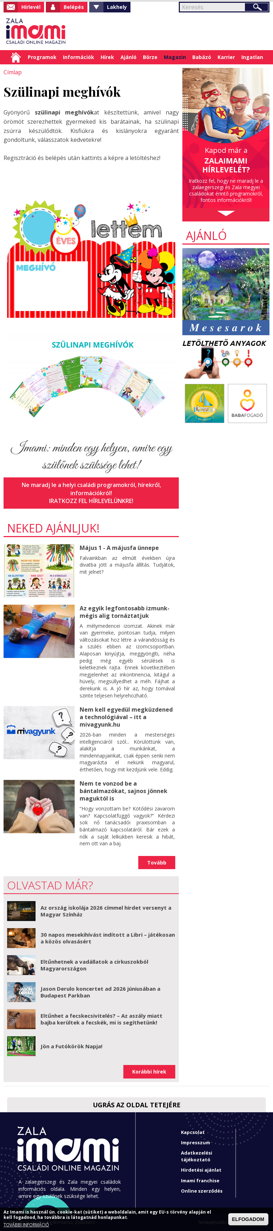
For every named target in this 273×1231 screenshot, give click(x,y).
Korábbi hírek (149, 1071)
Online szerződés (202, 1190)
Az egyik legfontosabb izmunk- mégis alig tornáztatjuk (125, 611)
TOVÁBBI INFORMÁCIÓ (26, 1224)
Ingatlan (252, 57)
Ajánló (128, 57)
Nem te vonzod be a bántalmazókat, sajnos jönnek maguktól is (123, 790)
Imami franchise (200, 1180)
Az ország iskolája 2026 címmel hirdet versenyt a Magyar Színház (106, 910)
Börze (150, 57)
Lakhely (117, 7)
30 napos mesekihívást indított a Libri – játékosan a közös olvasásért (108, 937)
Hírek (107, 57)
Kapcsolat (193, 1131)
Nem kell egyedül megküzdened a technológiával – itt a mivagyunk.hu (126, 716)
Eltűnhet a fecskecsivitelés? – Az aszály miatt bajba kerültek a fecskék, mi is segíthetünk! (101, 1018)
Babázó (201, 57)
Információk (78, 57)
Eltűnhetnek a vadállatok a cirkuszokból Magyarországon (94, 964)
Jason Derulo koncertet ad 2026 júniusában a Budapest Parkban (100, 991)
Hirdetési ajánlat (201, 1169)
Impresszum (195, 1142)
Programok (42, 57)
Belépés (74, 7)
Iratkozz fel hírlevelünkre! (91, 501)
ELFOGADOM (248, 1219)
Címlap (16, 57)
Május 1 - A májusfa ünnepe (119, 547)
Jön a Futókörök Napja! (71, 1045)
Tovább (156, 861)
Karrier (226, 57)
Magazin (175, 57)
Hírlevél (31, 7)
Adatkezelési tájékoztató (196, 1155)
